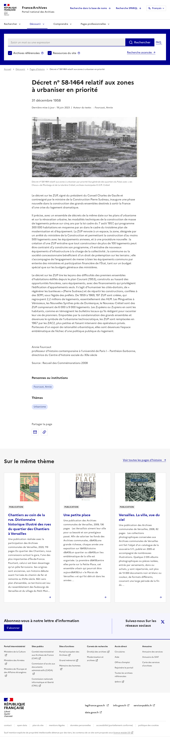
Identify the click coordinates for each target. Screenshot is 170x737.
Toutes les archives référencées (123, 675)
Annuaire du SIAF (150, 657)
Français (156, 8)
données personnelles (80, 725)
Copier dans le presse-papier (44, 432)
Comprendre (60, 24)
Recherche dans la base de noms (88, 8)
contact (8, 725)
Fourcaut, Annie (43, 387)
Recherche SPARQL (126, 8)
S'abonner (13, 628)
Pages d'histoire (37, 69)
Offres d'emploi (122, 662)
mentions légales (57, 725)
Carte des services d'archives (151, 664)
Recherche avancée (139, 52)
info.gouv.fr (119, 705)
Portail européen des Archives (69, 653)
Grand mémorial (67, 660)
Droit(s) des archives (96, 651)
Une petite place (76, 514)
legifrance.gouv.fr (95, 705)
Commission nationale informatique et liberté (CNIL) (43, 682)
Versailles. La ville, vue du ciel (139, 517)
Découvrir (35, 24)
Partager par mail (35, 432)
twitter (162, 622)
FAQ (158, 42)
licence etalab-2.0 (121, 732)
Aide (117, 657)
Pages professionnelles (93, 24)
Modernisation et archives (95, 659)
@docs (118, 681)
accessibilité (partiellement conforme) (114, 725)
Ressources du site (64, 53)
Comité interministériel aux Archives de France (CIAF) (43, 655)
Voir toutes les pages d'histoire (142, 460)
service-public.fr (143, 705)
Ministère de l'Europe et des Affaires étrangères (15, 671)
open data (22, 725)
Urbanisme (40, 406)
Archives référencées (26, 53)
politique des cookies (148, 725)
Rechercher (10, 24)
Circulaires (120, 651)
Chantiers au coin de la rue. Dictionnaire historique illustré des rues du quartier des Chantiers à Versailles (29, 524)
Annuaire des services (152, 651)
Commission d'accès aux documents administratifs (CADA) (43, 667)
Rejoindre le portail (124, 667)
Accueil (7, 69)
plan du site (38, 725)
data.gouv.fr (92, 712)
